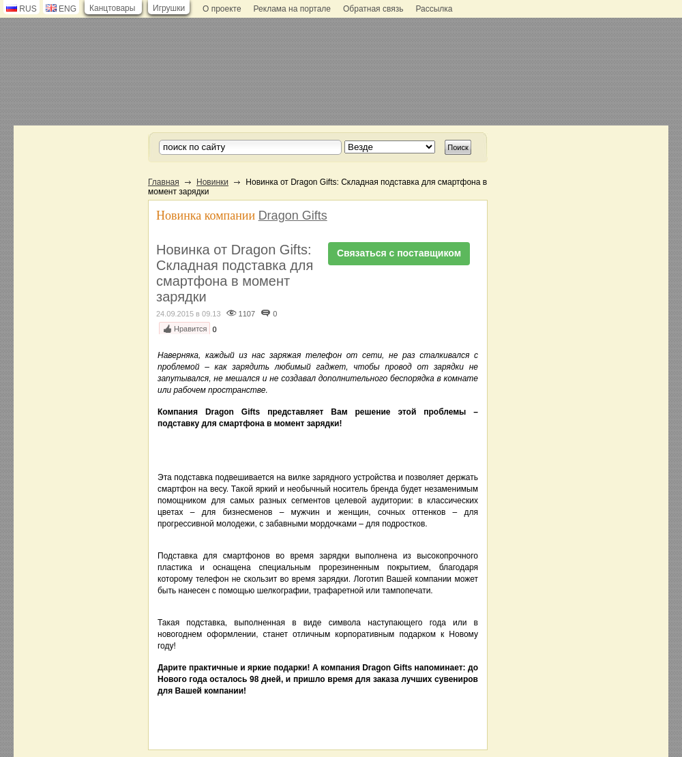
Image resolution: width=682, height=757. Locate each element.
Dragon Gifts (292, 215)
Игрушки (169, 8)
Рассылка (433, 9)
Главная (163, 182)
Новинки (212, 182)
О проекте (222, 9)
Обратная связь (373, 9)
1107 (247, 314)
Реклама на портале (292, 9)
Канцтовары (112, 8)
